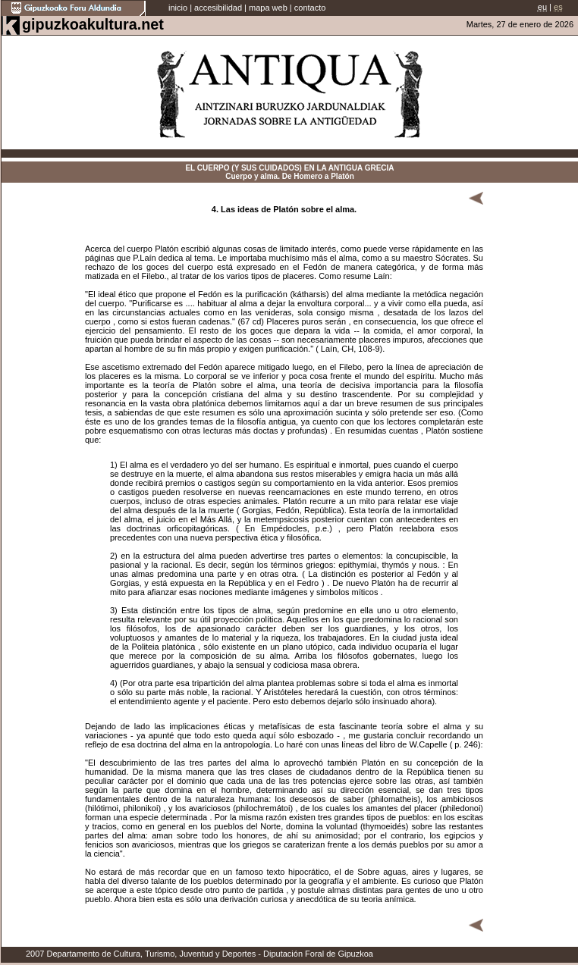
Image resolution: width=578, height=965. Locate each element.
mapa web (268, 7)
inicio (177, 7)
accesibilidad (218, 7)
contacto (310, 7)
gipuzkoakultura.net (93, 24)
